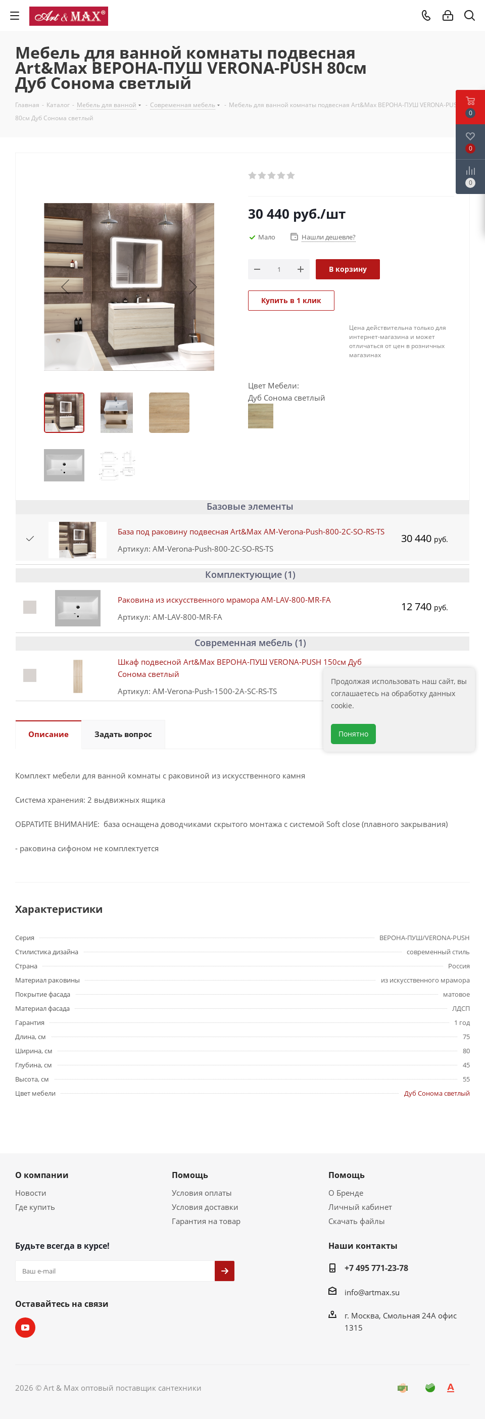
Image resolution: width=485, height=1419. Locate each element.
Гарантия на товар (206, 1221)
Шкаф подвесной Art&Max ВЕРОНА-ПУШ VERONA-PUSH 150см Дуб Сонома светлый (240, 668)
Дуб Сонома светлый (437, 1093)
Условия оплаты (202, 1193)
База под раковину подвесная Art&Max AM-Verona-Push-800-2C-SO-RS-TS (251, 531)
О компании (42, 1175)
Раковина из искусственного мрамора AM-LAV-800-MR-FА (224, 600)
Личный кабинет (360, 1207)
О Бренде (345, 1193)
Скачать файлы (356, 1221)
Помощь (190, 1175)
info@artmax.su (372, 1292)
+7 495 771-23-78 (376, 1268)
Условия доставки (205, 1207)
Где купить (35, 1207)
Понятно (353, 734)
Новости (30, 1193)
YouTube (25, 1327)
